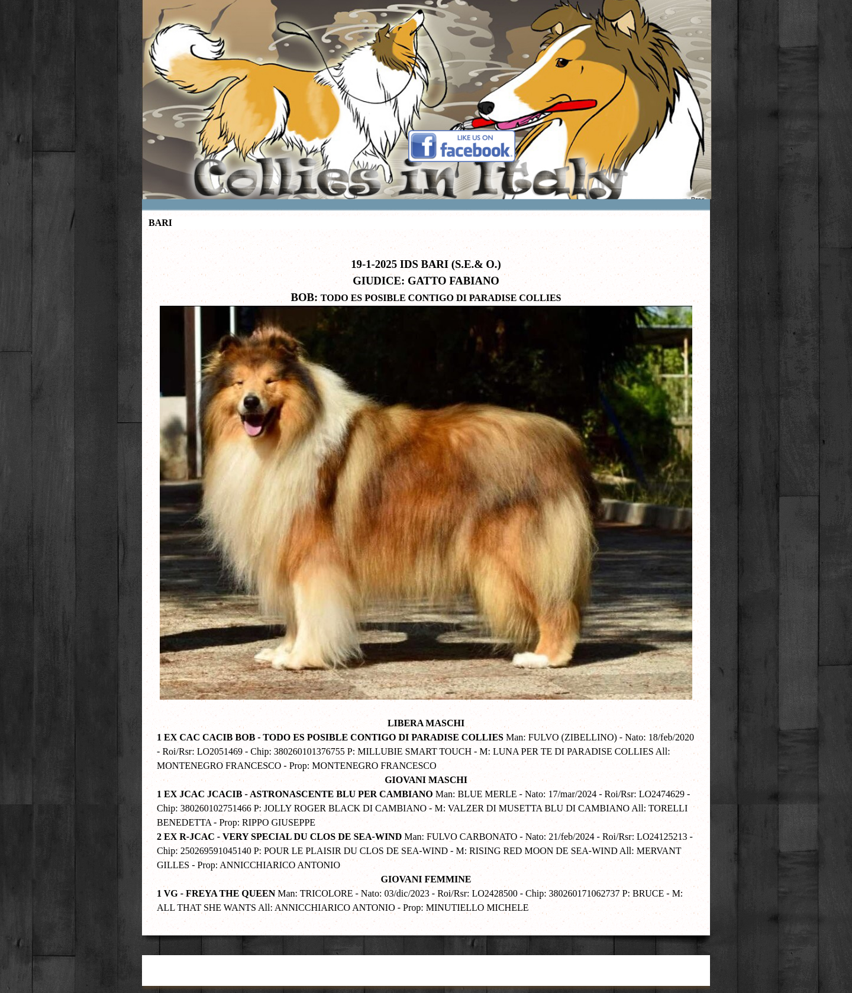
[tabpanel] (426, 579)
